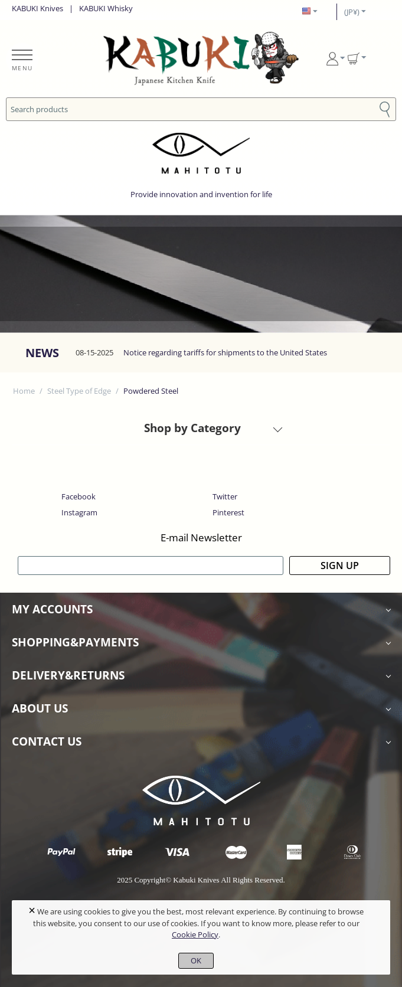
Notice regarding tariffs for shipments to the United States (225, 352)
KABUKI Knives (37, 8)
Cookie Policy (195, 934)
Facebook (78, 496)
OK (196, 960)
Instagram (79, 512)
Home (24, 390)
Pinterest (228, 512)
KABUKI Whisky (106, 8)
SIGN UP (340, 565)
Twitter (225, 496)
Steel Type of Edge (79, 390)
